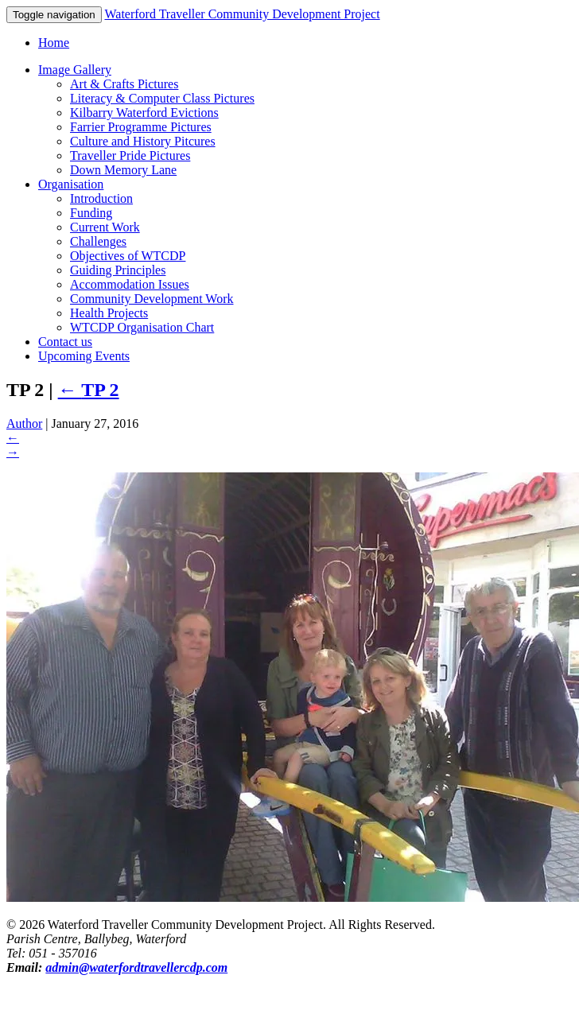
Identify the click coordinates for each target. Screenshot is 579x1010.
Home (53, 42)
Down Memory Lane (123, 170)
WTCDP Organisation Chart (142, 327)
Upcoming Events (84, 356)
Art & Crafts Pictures (124, 84)
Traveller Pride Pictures (130, 155)
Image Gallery (74, 69)
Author (24, 423)
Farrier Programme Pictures (141, 127)
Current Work (105, 227)
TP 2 (88, 389)
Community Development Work (152, 298)
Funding (91, 212)
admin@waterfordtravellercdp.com (136, 967)
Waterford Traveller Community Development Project (241, 14)
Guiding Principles (117, 270)
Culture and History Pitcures (143, 141)
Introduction (101, 198)
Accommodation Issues (129, 284)
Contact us (65, 341)
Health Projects (109, 313)
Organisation (70, 184)
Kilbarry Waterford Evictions (144, 112)
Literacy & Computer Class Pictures (162, 98)
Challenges (98, 241)
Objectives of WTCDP (127, 255)
